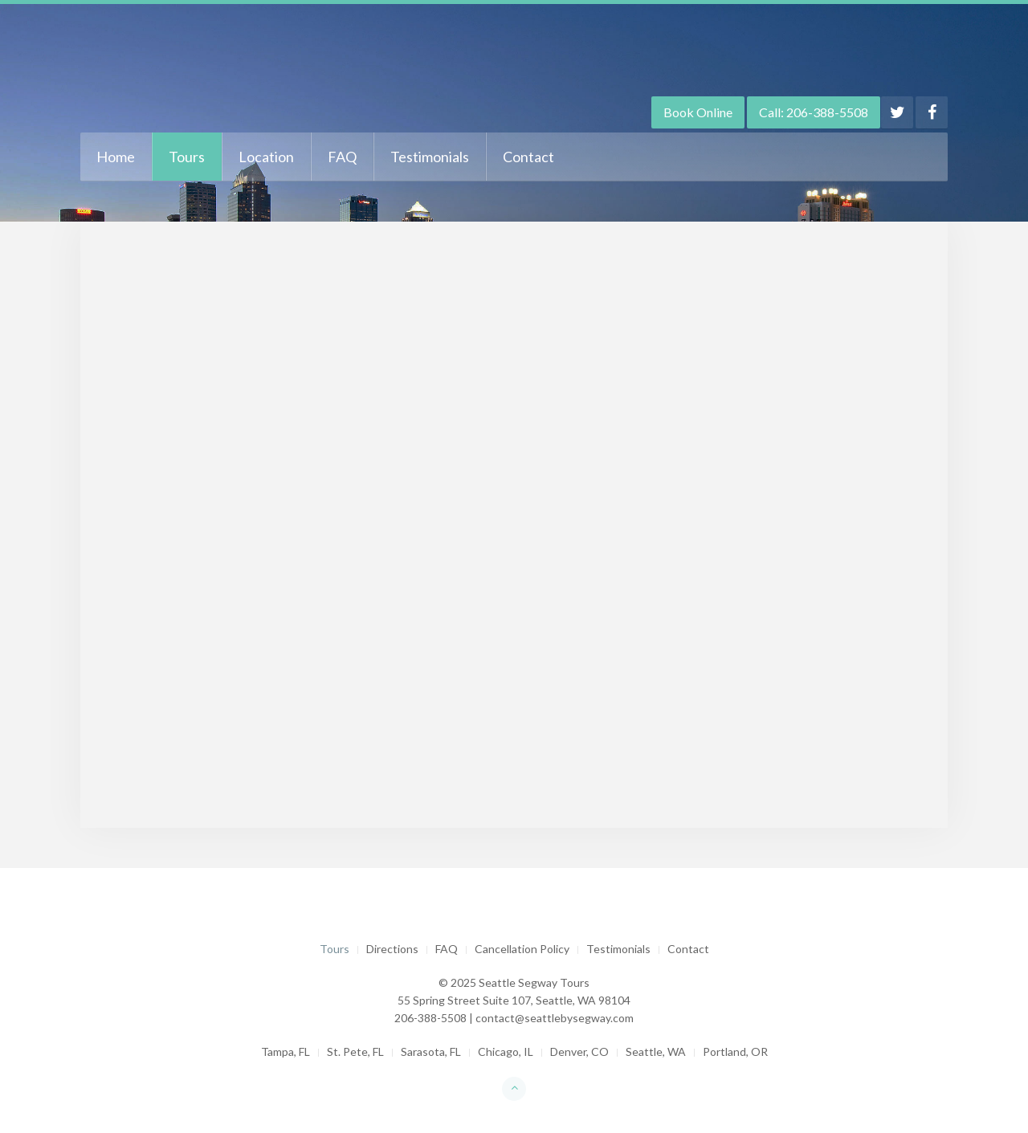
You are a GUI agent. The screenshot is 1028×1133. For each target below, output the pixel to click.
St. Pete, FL (355, 1051)
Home (115, 156)
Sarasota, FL (431, 1051)
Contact (528, 156)
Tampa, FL (285, 1051)
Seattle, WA (656, 1051)
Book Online (697, 112)
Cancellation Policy (522, 949)
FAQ (342, 156)
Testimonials (429, 156)
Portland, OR (735, 1051)
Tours (187, 156)
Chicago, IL (505, 1051)
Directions (392, 949)
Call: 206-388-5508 (813, 112)
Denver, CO (579, 1051)
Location (266, 156)
